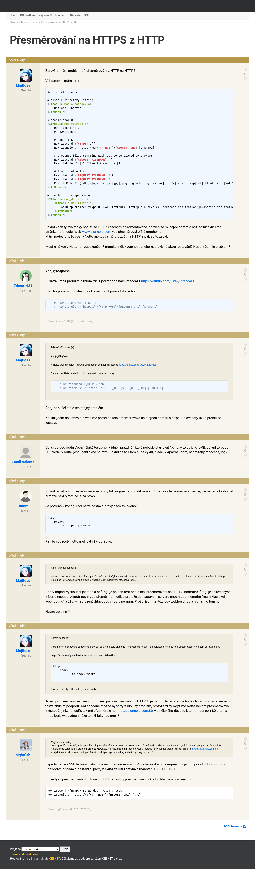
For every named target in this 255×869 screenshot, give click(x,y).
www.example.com (96, 232)
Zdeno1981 (23, 286)
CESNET (54, 859)
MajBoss (23, 85)
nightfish (23, 755)
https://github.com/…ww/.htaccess (167, 281)
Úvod (13, 22)
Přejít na (40, 849)
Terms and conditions (24, 854)
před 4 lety (17, 60)
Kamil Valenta (22, 462)
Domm (23, 506)
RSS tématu (235, 826)
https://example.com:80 (134, 711)
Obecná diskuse (28, 22)
